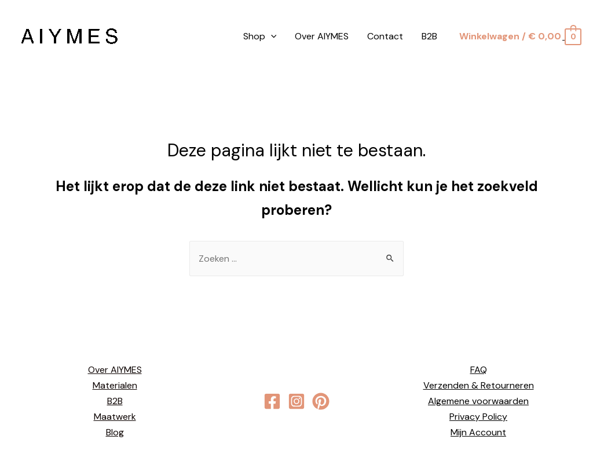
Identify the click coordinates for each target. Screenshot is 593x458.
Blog (115, 432)
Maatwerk (115, 417)
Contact (385, 36)
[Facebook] (272, 401)
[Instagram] (296, 401)
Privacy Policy (478, 417)
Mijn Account (478, 432)
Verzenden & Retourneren (478, 385)
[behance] (321, 401)
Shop (260, 36)
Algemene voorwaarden (478, 401)
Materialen (115, 385)
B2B (429, 36)
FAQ (478, 370)
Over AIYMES (322, 36)
